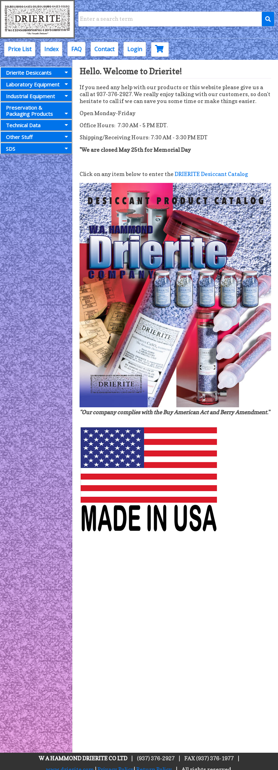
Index (51, 49)
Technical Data (38, 125)
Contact (104, 49)
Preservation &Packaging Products (38, 110)
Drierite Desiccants (38, 72)
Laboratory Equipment (38, 84)
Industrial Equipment (38, 96)
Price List (19, 49)
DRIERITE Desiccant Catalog (211, 173)
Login (134, 49)
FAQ (76, 49)
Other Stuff (38, 136)
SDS (38, 148)
